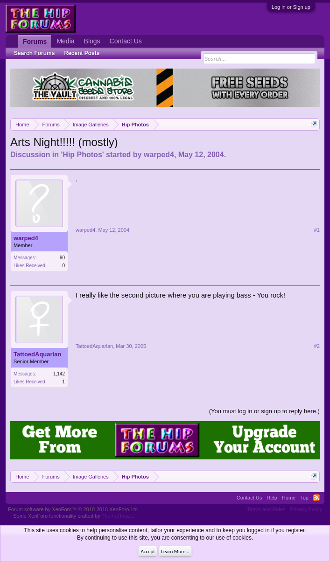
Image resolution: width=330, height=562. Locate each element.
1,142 (59, 373)
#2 (317, 346)
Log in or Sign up (291, 7)
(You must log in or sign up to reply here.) (264, 411)
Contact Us (126, 41)
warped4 (159, 155)
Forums (35, 41)
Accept (147, 551)
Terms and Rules (266, 509)
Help (272, 497)
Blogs (92, 41)
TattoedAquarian (37, 354)
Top (304, 497)
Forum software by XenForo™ (73, 509)
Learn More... (175, 551)
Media (65, 41)
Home (288, 497)
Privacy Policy (306, 509)
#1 (317, 230)
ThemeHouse (117, 516)
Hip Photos (82, 155)
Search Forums (34, 53)
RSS (316, 497)
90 (62, 257)
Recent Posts (81, 53)
